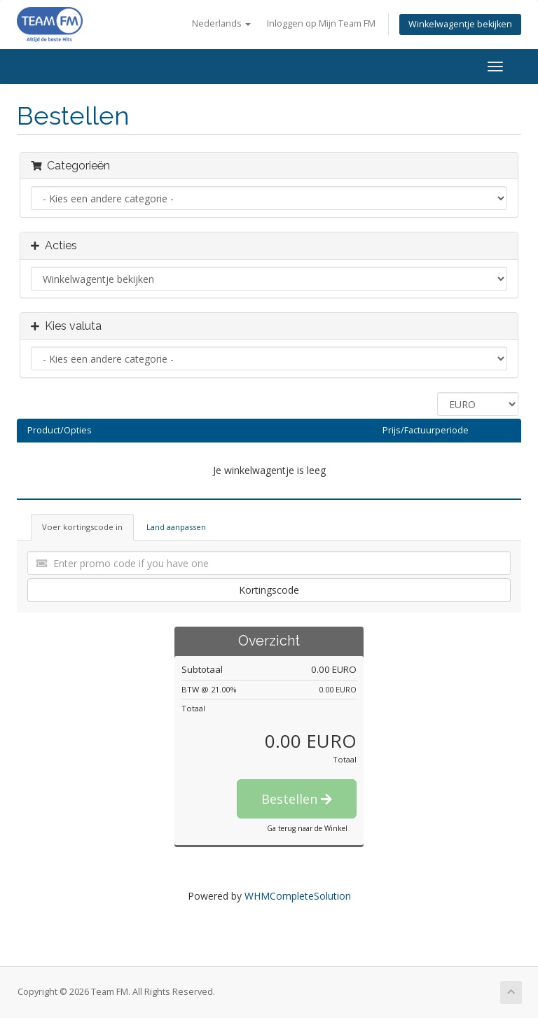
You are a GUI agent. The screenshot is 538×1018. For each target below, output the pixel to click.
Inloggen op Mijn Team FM (321, 23)
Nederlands (221, 23)
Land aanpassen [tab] (176, 527)
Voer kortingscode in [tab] (82, 527)
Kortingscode (269, 590)
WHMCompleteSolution (297, 895)
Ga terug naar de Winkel (307, 828)
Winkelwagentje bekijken (460, 24)
